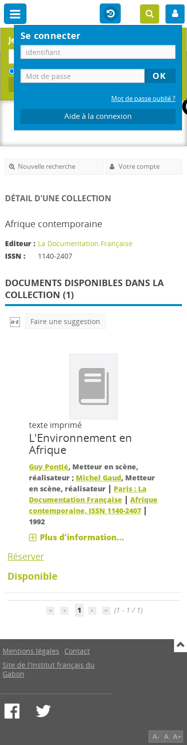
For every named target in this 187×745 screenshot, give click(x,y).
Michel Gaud (98, 477)
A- (156, 736)
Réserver (25, 556)
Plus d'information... (82, 537)
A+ (177, 736)
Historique (110, 14)
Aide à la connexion (98, 116)
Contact (77, 651)
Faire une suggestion (65, 321)
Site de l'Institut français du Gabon (48, 669)
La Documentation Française (85, 243)
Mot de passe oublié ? (143, 98)
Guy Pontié (48, 466)
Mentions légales (30, 651)
